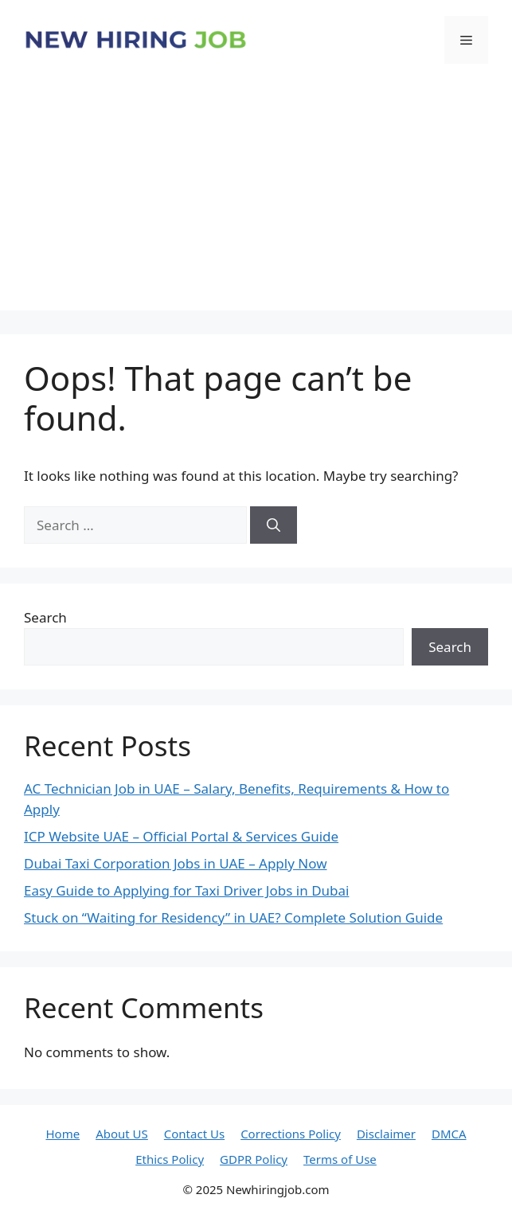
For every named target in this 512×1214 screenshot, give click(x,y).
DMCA (449, 1134)
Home (62, 1134)
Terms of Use (340, 1159)
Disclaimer (386, 1134)
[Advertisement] (256, 199)
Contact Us (194, 1134)
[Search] (273, 525)
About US (122, 1134)
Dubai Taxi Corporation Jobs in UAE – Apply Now (175, 863)
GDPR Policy (253, 1159)
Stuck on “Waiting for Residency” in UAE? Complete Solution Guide (233, 917)
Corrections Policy (290, 1134)
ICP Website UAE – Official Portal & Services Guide (181, 836)
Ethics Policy (169, 1159)
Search (45, 617)
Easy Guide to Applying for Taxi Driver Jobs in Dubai (186, 890)
